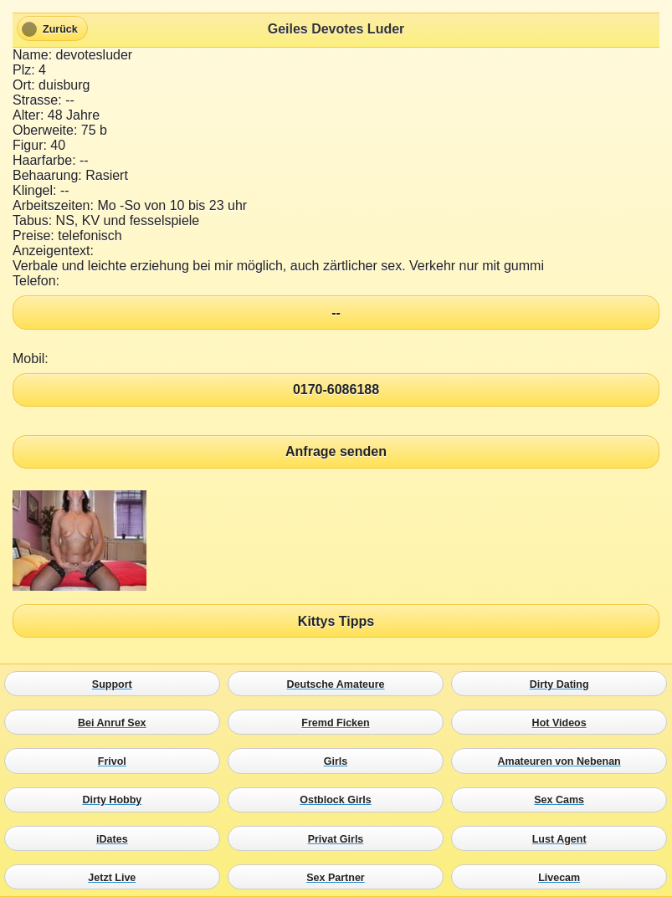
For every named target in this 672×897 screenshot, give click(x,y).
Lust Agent (563, 838)
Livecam (563, 877)
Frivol (116, 761)
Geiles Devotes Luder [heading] (336, 29)
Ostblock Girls (340, 800)
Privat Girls (340, 838)
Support (116, 683)
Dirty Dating (563, 683)
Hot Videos (563, 723)
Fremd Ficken (340, 723)
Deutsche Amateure (340, 683)
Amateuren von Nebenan (563, 761)
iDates (116, 838)
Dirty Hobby (116, 800)
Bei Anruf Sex (116, 723)
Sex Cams (563, 800)
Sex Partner (340, 877)
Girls (340, 761)
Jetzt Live (116, 877)
